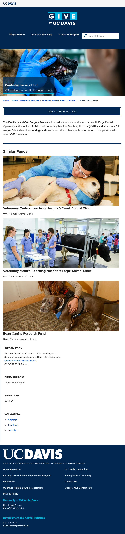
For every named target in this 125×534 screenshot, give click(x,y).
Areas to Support (69, 34)
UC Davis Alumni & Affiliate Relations (23, 487)
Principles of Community (78, 475)
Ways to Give (17, 34)
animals (12, 420)
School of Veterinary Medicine (25, 100)
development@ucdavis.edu (16, 525)
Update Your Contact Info (78, 487)
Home (6, 100)
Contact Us (71, 481)
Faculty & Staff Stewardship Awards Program (27, 475)
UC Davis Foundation (76, 469)
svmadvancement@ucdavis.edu (20, 360)
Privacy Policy (10, 493)
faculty (12, 430)
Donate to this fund (62, 111)
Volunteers (9, 481)
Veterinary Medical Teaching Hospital (58, 100)
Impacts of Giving (41, 34)
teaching (13, 425)
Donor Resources (12, 469)
